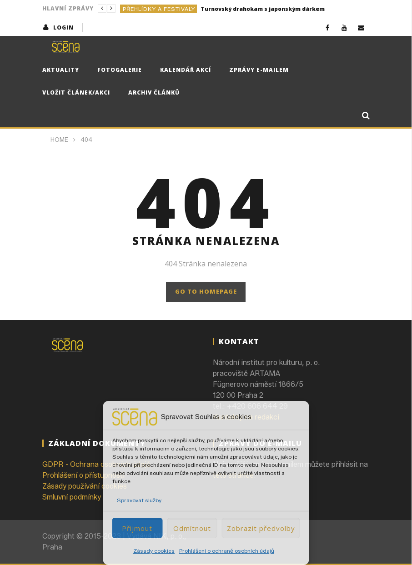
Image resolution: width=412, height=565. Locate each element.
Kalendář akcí (185, 70)
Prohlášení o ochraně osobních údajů (226, 550)
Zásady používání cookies (84, 486)
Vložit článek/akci (76, 92)
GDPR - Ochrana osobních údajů (96, 464)
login (63, 27)
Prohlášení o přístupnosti (83, 475)
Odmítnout (192, 528)
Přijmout (137, 528)
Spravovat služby (139, 500)
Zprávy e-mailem (259, 70)
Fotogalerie (119, 70)
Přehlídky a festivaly (159, 8)
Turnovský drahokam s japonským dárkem (263, 9)
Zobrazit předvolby (261, 528)
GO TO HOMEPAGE (206, 291)
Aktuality (60, 70)
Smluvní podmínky (71, 497)
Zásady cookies (154, 550)
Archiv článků (154, 92)
